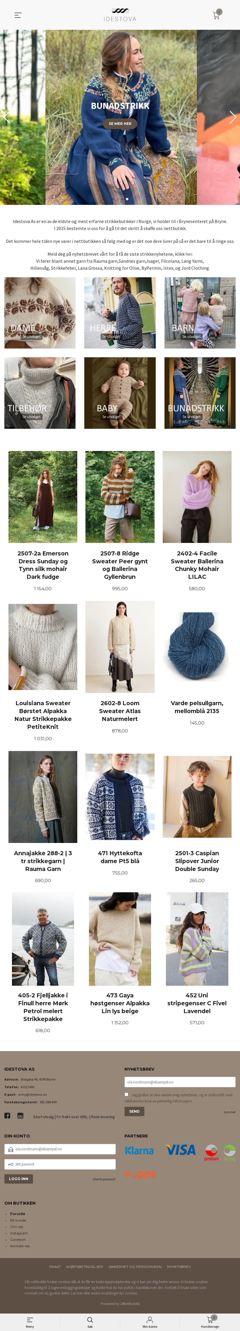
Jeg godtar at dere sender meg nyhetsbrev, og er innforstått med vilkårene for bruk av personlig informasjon (178, 1100)
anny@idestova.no (32, 1096)
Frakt (55, 1269)
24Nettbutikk (130, 1305)
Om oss (16, 1229)
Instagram (19, 1235)
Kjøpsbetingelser (84, 1269)
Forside (17, 1216)
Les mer (230, 1114)
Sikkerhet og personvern (135, 1269)
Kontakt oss (20, 1248)
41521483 (27, 1089)
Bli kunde (18, 1222)
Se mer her (120, 123)
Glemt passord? (104, 1181)
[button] (233, 117)
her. (189, 254)
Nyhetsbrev (179, 1269)
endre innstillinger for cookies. (114, 1295)
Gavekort (18, 1242)
